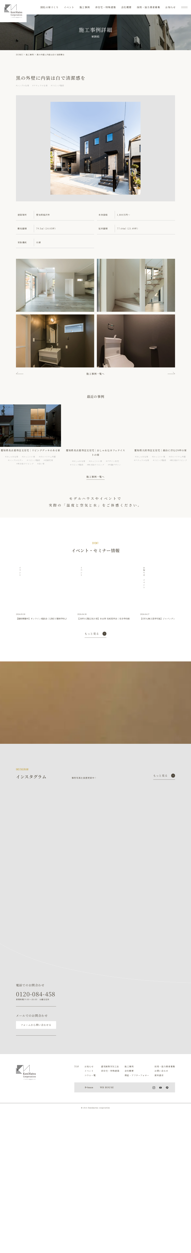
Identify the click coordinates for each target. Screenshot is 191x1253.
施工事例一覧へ (95, 373)
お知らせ (170, 7)
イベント (69, 7)
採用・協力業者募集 (148, 7)
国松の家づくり (49, 7)
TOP (76, 1069)
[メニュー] (184, 7)
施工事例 (85, 7)
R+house (89, 1090)
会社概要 (126, 7)
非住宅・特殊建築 (105, 7)
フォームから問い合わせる (36, 1028)
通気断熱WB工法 (110, 1069)
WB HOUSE (107, 1090)
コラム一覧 (90, 1078)
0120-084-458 (35, 997)
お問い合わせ (161, 1074)
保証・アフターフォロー (137, 1078)
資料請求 (159, 1078)
